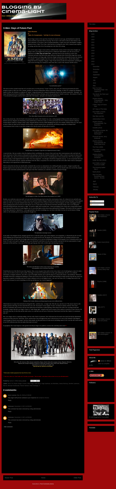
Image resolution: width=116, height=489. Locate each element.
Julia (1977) (101, 307)
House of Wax (101, 254)
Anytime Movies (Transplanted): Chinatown (98, 155)
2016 (93, 59)
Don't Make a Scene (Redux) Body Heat (103, 268)
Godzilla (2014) (97, 128)
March (95, 184)
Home (43, 478)
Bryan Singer (18, 383)
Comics (24, 383)
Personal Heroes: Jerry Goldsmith (100, 137)
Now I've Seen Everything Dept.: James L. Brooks (99, 176)
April (94, 181)
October (95, 72)
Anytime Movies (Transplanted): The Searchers (99, 123)
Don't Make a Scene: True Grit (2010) (103, 319)
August (95, 77)
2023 (93, 39)
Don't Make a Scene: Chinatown (99, 150)
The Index (92, 24)
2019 (93, 50)
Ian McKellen (54, 383)
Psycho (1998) (101, 281)
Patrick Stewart (24, 385)
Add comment (8, 426)
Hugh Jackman (46, 383)
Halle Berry (37, 383)
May (94, 85)
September (96, 75)
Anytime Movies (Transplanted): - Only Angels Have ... (100, 100)
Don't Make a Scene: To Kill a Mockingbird (104, 333)
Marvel (5, 385)
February (96, 187)
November (96, 69)
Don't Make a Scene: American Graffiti (99, 164)
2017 (93, 56)
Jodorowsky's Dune (99, 119)
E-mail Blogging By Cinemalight (99, 417)
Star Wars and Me (98, 116)
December (96, 66)
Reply (9, 400)
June (94, 83)
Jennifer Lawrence (73, 383)
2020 (93, 48)
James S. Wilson (105, 361)
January (95, 189)
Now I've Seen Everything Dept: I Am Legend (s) (100, 89)
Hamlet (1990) (101, 230)
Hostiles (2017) (102, 295)
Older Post (77, 478)
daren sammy (12, 395)
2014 (9, 383)
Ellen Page (30, 383)
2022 (93, 42)
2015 (93, 61)
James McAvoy (63, 383)
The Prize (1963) (98, 147)
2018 (93, 53)
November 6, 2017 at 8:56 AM (23, 406)
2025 (93, 34)
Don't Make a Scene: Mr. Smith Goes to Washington (100, 132)
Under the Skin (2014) (99, 160)
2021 (93, 45)
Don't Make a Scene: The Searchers (99, 112)
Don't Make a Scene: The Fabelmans (103, 215)
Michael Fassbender (13, 385)
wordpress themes (43, 397)
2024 (93, 37)
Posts (92, 201)
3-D (12, 383)
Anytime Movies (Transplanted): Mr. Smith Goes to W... (99, 142)
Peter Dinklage (34, 385)
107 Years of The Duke (100, 109)
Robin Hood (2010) (103, 242)
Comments (94, 204)
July (94, 80)
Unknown (11, 406)
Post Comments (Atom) (47, 484)
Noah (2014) (96, 172)
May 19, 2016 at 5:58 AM (24, 395)
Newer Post (9, 478)
